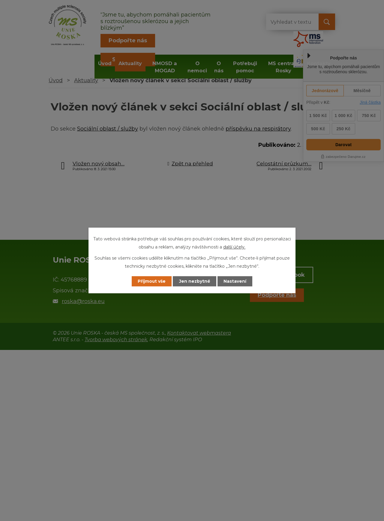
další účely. (234, 247)
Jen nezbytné (195, 281)
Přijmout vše (151, 281)
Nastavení (235, 281)
